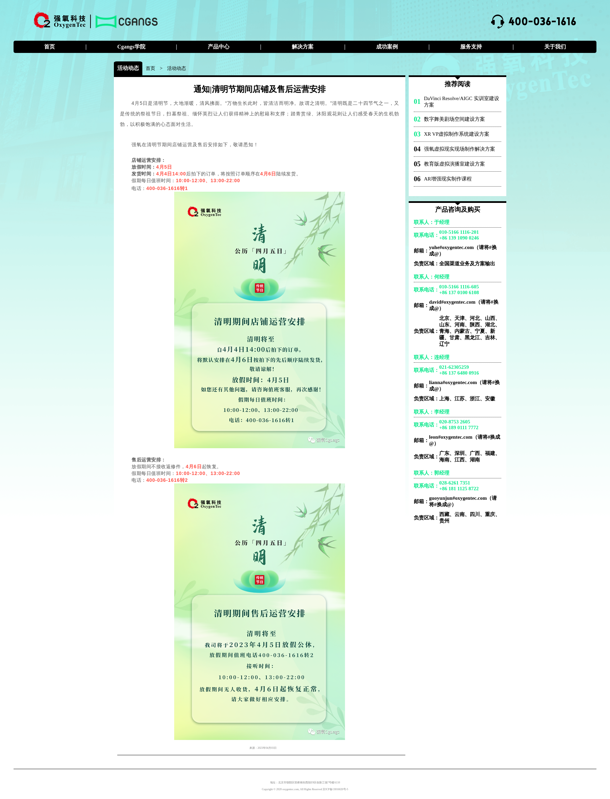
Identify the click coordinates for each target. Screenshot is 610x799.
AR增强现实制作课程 (448, 179)
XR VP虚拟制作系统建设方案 (457, 134)
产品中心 (218, 47)
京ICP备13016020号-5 (335, 789)
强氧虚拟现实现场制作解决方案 (459, 149)
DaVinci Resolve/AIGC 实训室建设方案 (461, 102)
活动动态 (176, 68)
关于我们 (555, 47)
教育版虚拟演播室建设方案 (454, 164)
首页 (49, 47)
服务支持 (471, 47)
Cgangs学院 (131, 47)
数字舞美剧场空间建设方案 (454, 119)
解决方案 (302, 47)
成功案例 (387, 47)
